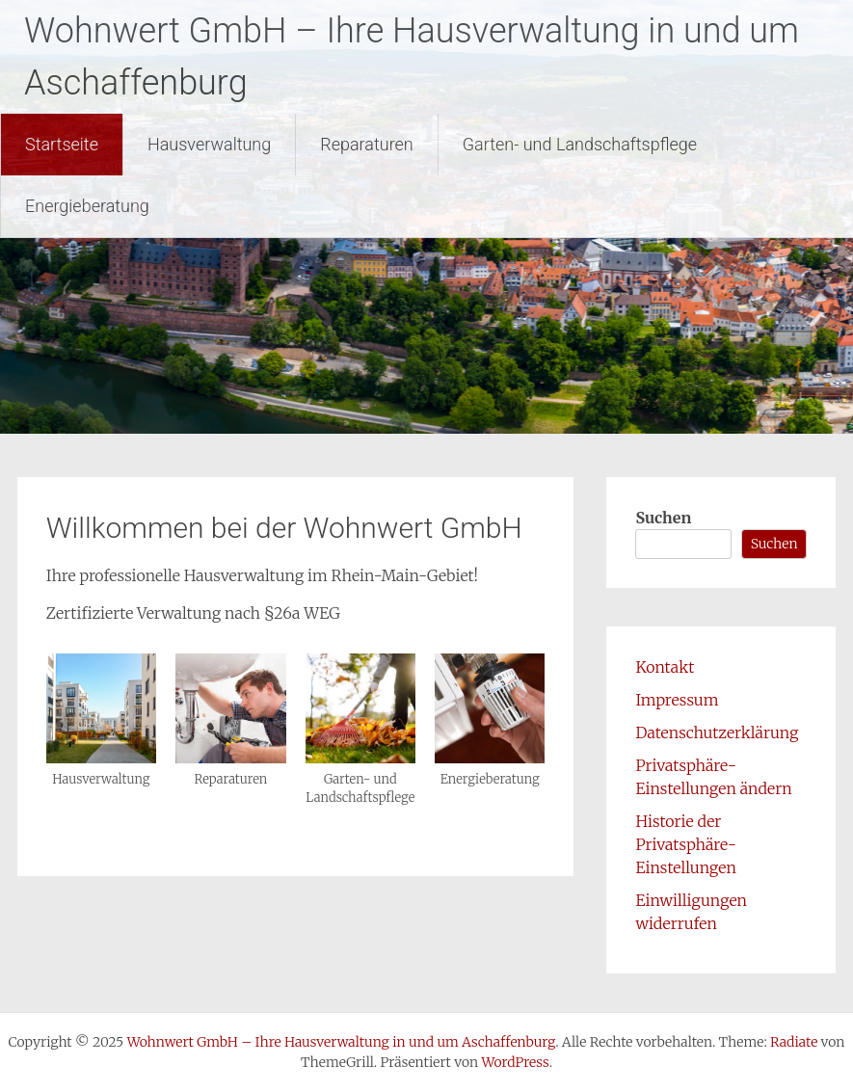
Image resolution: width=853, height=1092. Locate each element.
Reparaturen (366, 144)
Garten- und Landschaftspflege (580, 144)
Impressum (676, 699)
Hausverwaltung (209, 144)
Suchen (663, 517)
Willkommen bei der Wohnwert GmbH (284, 528)
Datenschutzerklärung (716, 732)
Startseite (61, 144)
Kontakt (664, 667)
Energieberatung (87, 206)
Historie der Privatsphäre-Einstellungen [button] (685, 844)
